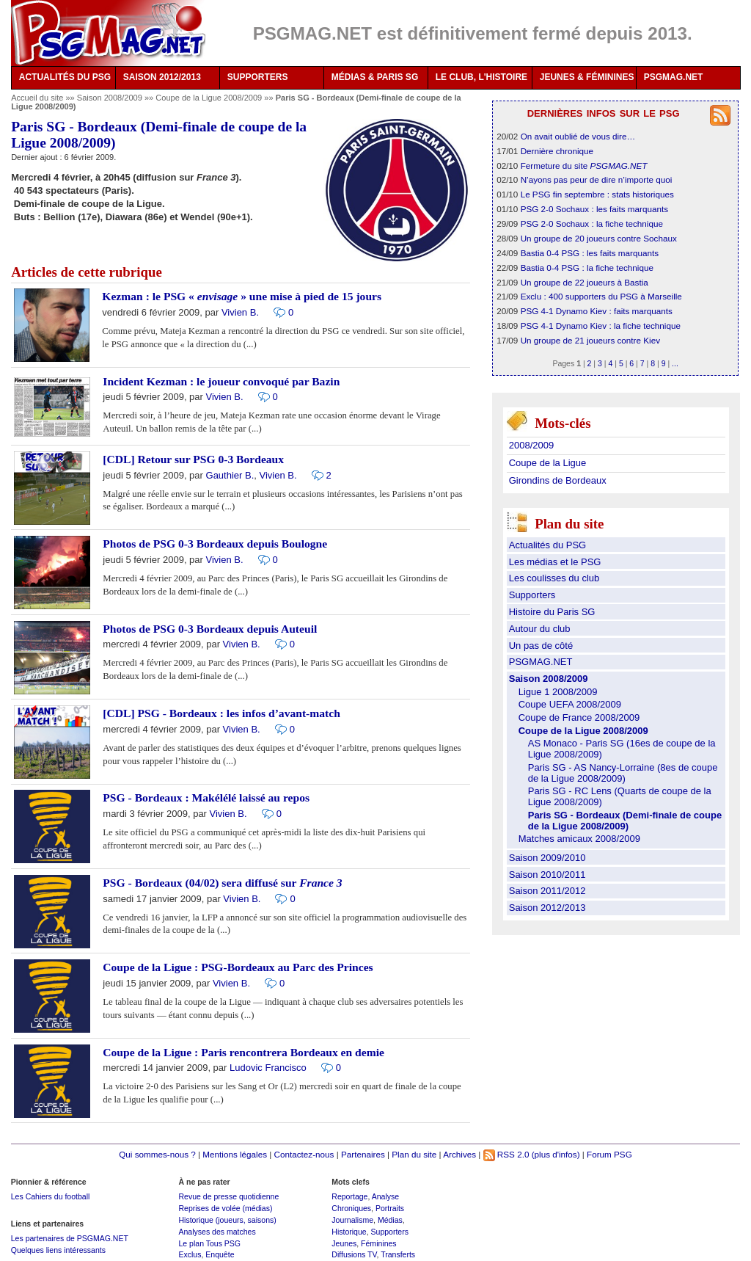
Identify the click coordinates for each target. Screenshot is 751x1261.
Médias (390, 1219)
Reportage (349, 1196)
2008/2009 (531, 445)
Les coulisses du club (554, 578)
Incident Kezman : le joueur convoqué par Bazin (221, 381)
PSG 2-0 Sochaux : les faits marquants (594, 209)
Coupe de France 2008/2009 (579, 717)
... (675, 363)
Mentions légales (234, 1154)
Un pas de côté (541, 645)
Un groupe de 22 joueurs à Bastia (584, 282)
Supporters (532, 594)
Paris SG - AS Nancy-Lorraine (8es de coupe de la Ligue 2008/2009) (623, 773)
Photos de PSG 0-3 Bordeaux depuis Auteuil (210, 628)
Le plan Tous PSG (209, 1243)
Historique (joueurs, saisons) (227, 1219)
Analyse (385, 1196)
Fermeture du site (584, 165)
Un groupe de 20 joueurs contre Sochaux (599, 238)
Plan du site (414, 1154)
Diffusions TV (353, 1254)
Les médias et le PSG (555, 561)
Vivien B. (240, 312)
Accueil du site (37, 97)
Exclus (189, 1254)
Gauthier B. (230, 475)
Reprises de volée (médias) (225, 1208)
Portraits (390, 1208)
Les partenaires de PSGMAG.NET (69, 1238)
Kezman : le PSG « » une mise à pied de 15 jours (241, 296)
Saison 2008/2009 (110, 97)
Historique (348, 1231)
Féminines (379, 1243)
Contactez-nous (304, 1154)
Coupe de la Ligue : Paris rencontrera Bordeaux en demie (243, 1052)
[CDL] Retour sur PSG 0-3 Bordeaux (193, 459)
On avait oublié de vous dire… (578, 136)
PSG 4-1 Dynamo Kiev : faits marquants (597, 311)
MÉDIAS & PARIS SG (374, 77)
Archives (459, 1154)
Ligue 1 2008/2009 (558, 691)
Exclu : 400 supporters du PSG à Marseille (601, 296)
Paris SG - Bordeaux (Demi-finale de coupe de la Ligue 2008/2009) (625, 821)
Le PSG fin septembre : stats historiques (597, 194)
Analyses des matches (216, 1231)
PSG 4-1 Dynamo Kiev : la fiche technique (601, 325)
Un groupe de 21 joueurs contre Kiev (590, 340)
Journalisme (352, 1219)
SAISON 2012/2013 (162, 77)
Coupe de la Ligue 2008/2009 (209, 97)
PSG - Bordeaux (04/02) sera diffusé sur (222, 882)
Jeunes (343, 1243)
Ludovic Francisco (268, 1067)
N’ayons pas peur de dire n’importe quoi (597, 179)
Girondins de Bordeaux (558, 480)
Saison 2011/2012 (547, 890)
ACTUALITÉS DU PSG (65, 77)
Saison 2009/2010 (547, 857)
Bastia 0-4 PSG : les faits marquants (590, 253)
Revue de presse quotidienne (228, 1196)
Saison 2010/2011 (547, 874)
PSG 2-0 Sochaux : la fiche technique (592, 223)
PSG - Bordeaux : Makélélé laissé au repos (206, 797)
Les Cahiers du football (50, 1196)
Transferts (398, 1254)
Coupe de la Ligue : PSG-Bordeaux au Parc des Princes (238, 967)
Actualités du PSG (548, 544)
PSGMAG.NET (673, 77)
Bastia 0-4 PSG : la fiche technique (587, 267)
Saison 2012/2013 (547, 907)
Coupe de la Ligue (548, 462)
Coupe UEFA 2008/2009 (570, 704)
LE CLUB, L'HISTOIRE (481, 77)
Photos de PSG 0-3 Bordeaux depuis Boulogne (215, 543)
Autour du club (540, 628)
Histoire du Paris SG (552, 611)
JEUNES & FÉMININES (587, 77)
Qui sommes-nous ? (157, 1154)
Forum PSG (609, 1154)
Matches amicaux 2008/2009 (579, 838)
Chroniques (351, 1208)
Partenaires (363, 1154)
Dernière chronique (557, 151)
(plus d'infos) (556, 1154)
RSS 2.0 (506, 1154)
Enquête (219, 1254)
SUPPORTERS (257, 77)
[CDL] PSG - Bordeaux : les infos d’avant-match (221, 713)
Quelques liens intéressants (58, 1250)
